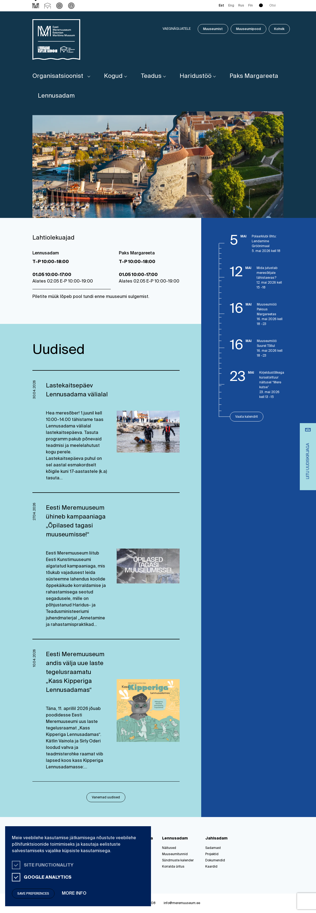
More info (74, 893)
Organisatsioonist (57, 76)
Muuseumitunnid (175, 854)
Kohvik (279, 29)
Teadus (151, 76)
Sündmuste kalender (178, 860)
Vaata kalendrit (246, 417)
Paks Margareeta (254, 76)
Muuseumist (213, 29)
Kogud (113, 76)
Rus (241, 5)
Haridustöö (195, 76)
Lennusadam (56, 96)
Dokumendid (215, 860)
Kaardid (211, 866)
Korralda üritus (173, 866)
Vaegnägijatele (177, 29)
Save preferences (33, 893)
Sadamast (213, 848)
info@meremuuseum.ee (182, 903)
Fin (250, 5)
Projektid (211, 854)
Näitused (169, 848)
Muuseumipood (248, 29)
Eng (231, 5)
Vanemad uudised (106, 797)
